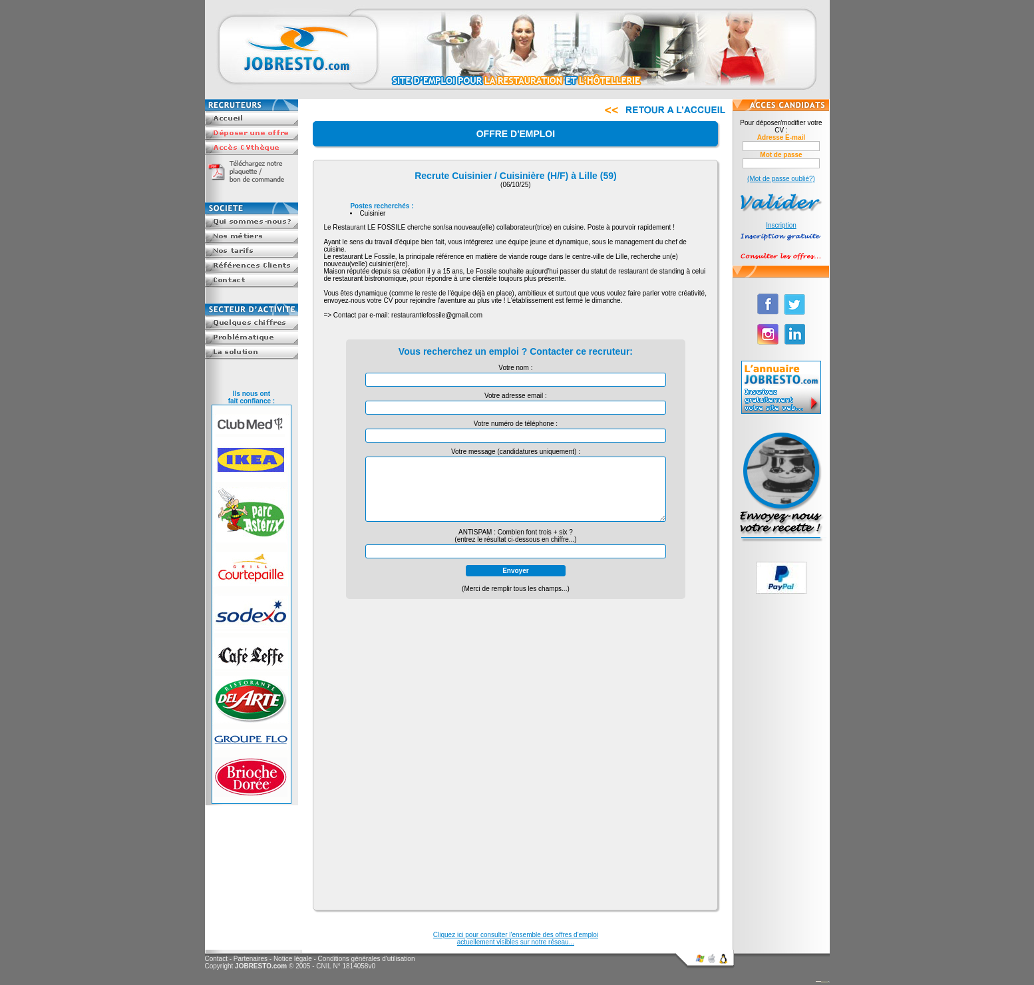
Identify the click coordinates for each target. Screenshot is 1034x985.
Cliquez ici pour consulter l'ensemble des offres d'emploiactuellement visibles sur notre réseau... (515, 938)
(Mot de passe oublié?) (781, 178)
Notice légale (292, 958)
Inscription (781, 225)
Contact (216, 958)
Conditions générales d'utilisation (366, 958)
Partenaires (250, 958)
